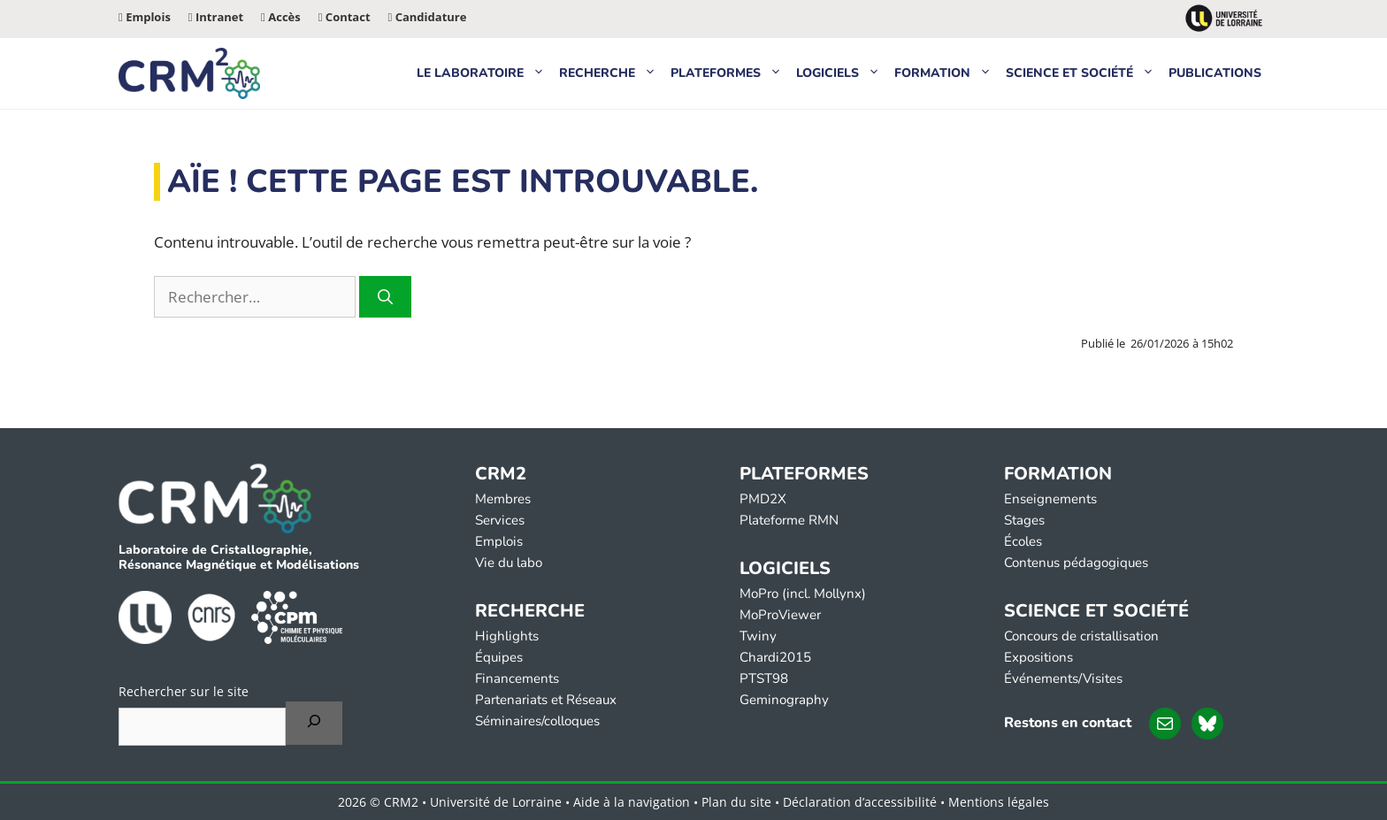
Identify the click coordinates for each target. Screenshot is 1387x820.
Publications (1215, 73)
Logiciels (841, 73)
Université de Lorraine (496, 801)
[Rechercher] (385, 297)
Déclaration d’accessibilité (860, 801)
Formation (946, 73)
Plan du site (736, 801)
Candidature (427, 17)
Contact (344, 17)
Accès (281, 17)
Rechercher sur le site (184, 691)
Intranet (215, 17)
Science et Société (1083, 73)
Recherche (611, 73)
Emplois (145, 17)
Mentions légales (998, 801)
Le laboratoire (484, 73)
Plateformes (730, 73)
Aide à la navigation (631, 801)
